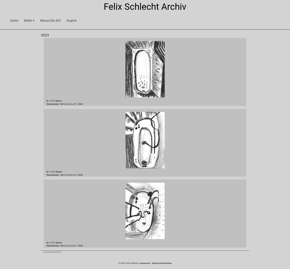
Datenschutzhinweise (162, 263)
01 (75, 104)
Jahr (52, 252)
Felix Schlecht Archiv (145, 6)
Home (46, 252)
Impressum (145, 263)
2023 (80, 104)
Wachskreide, (53, 104)
